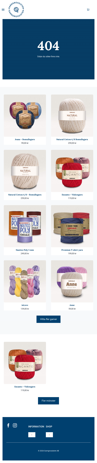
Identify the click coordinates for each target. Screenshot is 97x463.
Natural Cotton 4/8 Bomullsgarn (72, 139)
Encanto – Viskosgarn (72, 194)
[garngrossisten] (16, 3)
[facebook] (8, 425)
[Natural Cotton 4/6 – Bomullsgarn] (25, 151)
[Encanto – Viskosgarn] (72, 151)
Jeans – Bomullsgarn (25, 139)
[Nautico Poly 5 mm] (25, 207)
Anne (72, 305)
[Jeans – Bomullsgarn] (25, 96)
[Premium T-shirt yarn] (72, 207)
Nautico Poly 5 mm (25, 250)
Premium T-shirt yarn (72, 250)
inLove (25, 305)
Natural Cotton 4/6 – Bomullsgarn (24, 194)
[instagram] (15, 425)
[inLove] (25, 262)
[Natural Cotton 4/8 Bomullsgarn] (72, 96)
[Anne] (72, 262)
